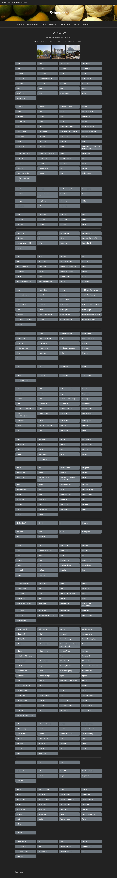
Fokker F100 (64, 276)
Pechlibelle (86, 550)
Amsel (62, 78)
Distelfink (63, 219)
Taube (62, 729)
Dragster (20, 224)
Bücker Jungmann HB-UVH (24, 179)
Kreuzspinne (86, 421)
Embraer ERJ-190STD (89, 238)
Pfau (62, 555)
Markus (63, 473)
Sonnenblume (87, 671)
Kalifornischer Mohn (67, 389)
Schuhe (85, 644)
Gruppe (41, 320)
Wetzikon (85, 804)
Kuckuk (63, 426)
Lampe (62, 439)
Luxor (62, 454)
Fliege (84, 271)
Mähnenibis (64, 509)
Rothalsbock (42, 610)
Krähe (19, 426)
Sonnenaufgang (66, 671)
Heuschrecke (43, 348)
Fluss (40, 276)
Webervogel (21, 799)
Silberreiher (86, 661)
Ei (39, 233)
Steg (40, 690)
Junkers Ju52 (86, 375)
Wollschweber (65, 819)
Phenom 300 (86, 560)
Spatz (62, 676)
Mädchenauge (43, 509)
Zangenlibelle (21, 841)
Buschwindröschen (23, 173)
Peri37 (19, 555)
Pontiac (41, 570)
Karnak (19, 399)
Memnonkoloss (65, 485)
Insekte (41, 367)
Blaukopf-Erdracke (89, 131)
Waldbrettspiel (43, 789)
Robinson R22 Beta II (67, 593)
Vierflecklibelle (87, 771)
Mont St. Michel (87, 494)
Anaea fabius (86, 78)
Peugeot (41, 555)
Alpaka (62, 73)
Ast (61, 88)
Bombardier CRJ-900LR (25, 153)
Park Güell (64, 550)
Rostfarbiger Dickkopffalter (87, 604)
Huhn (62, 353)
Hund (18, 358)
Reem (62, 584)
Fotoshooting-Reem (24, 281)
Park (18, 550)
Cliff (39, 206)
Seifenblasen (21, 661)
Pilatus (19, 565)
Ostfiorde (41, 537)
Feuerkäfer (42, 261)
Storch (84, 700)
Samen (62, 629)
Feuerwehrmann (22, 266)
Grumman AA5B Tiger (24, 320)
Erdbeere (63, 243)
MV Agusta (64, 504)
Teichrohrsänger (88, 734)
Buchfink (20, 168)
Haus (62, 338)
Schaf (40, 634)
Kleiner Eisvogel (66, 409)
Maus (84, 477)
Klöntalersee (43, 413)
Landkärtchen (87, 439)
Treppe (19, 748)
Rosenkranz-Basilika (24, 603)
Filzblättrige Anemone (68, 266)
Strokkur (20, 710)
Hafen (19, 333)
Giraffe (40, 300)
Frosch (62, 281)
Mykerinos (86, 504)
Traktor (63, 744)
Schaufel (63, 634)
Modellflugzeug (87, 490)
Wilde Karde (64, 809)
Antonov (85, 83)
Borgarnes (20, 158)
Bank (40, 112)
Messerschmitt (22, 490)
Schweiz (85, 651)
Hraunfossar (42, 353)
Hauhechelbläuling (45, 338)
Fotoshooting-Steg (45, 281)
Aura (40, 93)
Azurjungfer (21, 98)
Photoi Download (64, 24)
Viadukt (63, 771)
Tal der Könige (22, 729)
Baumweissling (87, 112)
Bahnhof (41, 107)
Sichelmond (64, 661)
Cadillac (41, 189)
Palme (19, 545)
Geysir (19, 300)
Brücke (84, 163)
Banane (19, 112)
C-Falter (19, 189)
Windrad (63, 814)
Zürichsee (20, 856)
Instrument (64, 367)
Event (19, 248)
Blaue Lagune (21, 131)
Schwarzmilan (43, 651)
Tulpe (84, 748)
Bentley (41, 116)
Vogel (62, 776)
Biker (62, 121)
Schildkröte (21, 639)
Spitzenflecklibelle (23, 685)
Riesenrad (20, 593)
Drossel (63, 224)
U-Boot (19, 762)
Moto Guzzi (42, 499)
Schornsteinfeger (44, 644)
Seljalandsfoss (43, 661)
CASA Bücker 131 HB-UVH (46, 195)
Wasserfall (42, 794)
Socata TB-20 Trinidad (90, 666)
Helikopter (64, 343)
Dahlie (19, 214)
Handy (40, 333)
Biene (40, 121)
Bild (18, 126)
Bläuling (63, 141)
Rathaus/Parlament (23, 584)
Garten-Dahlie (43, 290)
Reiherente (64, 588)
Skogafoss (42, 666)
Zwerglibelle (42, 851)
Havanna (20, 343)
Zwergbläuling (87, 846)
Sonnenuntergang (44, 676)
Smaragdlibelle (65, 666)
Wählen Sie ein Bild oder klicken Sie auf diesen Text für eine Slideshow (58, 42)
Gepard (41, 295)
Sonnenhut (20, 676)
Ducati (84, 224)
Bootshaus (86, 153)
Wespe (19, 804)
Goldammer (64, 305)
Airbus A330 (64, 68)
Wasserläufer (65, 794)
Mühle (40, 514)
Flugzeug (20, 276)
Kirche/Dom (42, 404)
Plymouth (20, 570)
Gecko (62, 290)
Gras (18, 310)
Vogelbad (85, 776)
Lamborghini (42, 439)
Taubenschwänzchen (89, 729)
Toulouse (41, 744)
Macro (19, 468)
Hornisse (85, 348)
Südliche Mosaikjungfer (25, 715)
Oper (62, 532)
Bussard (41, 173)
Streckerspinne (66, 705)
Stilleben (41, 700)
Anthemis (41, 83)
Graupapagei (86, 310)
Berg (62, 116)
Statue (84, 685)
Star (61, 685)
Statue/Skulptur (22, 690)
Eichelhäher (64, 233)
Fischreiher (21, 271)
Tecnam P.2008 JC (66, 734)
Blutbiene (20, 141)
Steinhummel (21, 695)
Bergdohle (86, 116)
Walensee (63, 789)
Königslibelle (64, 431)
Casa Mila (63, 194)
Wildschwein (42, 814)
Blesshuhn (64, 136)
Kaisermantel (21, 389)
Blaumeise (20, 136)
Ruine (62, 615)
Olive (40, 532)
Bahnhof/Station (66, 107)
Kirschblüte (64, 404)
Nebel (40, 523)
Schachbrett (21, 634)
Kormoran (20, 421)
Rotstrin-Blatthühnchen (46, 615)
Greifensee (20, 315)
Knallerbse (64, 413)
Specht (84, 676)
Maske (84, 473)
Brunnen (63, 163)
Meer (18, 485)
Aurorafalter (64, 93)
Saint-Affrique (43, 629)
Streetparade (87, 705)
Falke (40, 257)
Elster (62, 238)
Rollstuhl (63, 598)
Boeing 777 (64, 146)
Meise (40, 485)
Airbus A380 (86, 68)
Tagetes (63, 724)
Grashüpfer (64, 310)
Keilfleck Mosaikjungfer (68, 399)
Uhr (61, 762)
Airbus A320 (42, 68)
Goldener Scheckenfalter (91, 305)
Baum (62, 112)
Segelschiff (86, 656)
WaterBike (86, 794)
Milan (40, 490)
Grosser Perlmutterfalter (91, 315)
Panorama (64, 545)
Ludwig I (19, 454)
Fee (83, 257)
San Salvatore (87, 629)
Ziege (62, 841)
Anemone (20, 83)
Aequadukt (86, 63)
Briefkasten (42, 163)
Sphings (41, 681)
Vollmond (20, 781)
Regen (84, 584)
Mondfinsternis (65, 494)
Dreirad (41, 224)
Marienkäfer (21, 473)
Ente (40, 243)
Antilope (63, 83)
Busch (84, 168)
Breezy (84, 158)
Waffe (19, 789)
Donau (84, 219)
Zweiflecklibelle (65, 846)
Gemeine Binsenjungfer (25, 295)
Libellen (52, 24)
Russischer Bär (87, 615)
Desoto (84, 214)
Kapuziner (85, 394)
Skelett (19, 666)
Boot (62, 153)
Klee (40, 409)
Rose (84, 598)
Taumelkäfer (21, 734)
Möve (84, 509)
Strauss (41, 705)
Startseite (20, 24)
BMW (84, 141)
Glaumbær (86, 300)
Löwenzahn (42, 459)
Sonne (40, 671)
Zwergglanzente (22, 851)
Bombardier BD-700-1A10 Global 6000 (91, 147)
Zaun (40, 841)
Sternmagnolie (87, 695)
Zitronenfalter (22, 846)
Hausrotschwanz (88, 338)
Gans (18, 290)
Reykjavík (85, 588)
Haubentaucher (22, 338)
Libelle (40, 449)
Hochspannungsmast (67, 348)
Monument (20, 499)
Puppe (19, 575)
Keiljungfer (86, 399)
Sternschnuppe (22, 700)
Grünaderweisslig (66, 320)
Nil (61, 523)
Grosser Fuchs (65, 315)
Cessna (84, 194)
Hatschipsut (86, 333)
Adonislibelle (64, 63)
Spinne (84, 681)
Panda (40, 545)
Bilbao (84, 121)
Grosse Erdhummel (45, 315)
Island (84, 367)
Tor (83, 739)
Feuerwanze (86, 261)
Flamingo (41, 271)
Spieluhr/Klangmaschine (69, 681)
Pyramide (41, 575)
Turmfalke (42, 753)
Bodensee (42, 146)
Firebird (85, 266)
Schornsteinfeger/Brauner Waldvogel (69, 645)
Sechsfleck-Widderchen (25, 656)
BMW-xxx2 (20, 146)
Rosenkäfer (42, 603)
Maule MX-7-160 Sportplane (44, 479)
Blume (84, 136)
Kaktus (40, 389)
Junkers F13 (64, 375)
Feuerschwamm (66, 261)
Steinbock (86, 690)
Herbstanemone (22, 348)
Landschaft (20, 444)
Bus (61, 168)
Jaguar (19, 375)
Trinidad (41, 748)
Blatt (40, 126)
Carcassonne (87, 189)
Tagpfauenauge (87, 724)
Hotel (18, 353)
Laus (40, 444)
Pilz (39, 565)
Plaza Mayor (86, 565)
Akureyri (20, 73)
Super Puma (86, 710)
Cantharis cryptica (66, 189)
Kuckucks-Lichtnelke (45, 426)
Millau (62, 490)
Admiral (41, 63)
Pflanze (19, 560)
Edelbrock (20, 233)
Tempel (19, 739)
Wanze (19, 794)
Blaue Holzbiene (88, 126)
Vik (18, 776)
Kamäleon (42, 394)
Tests (76, 24)
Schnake (20, 644)
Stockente (64, 700)
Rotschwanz (21, 615)
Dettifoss (20, 219)
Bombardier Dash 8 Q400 (47, 153)
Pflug (40, 560)
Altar (84, 73)
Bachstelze (20, 107)
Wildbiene (42, 809)
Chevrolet (64, 201)
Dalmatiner (42, 214)
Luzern (84, 454)
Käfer (40, 431)
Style (40, 710)
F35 (18, 257)
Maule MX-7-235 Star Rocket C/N (67, 479)
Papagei (85, 545)
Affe (18, 68)
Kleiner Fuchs (87, 409)
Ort (18, 537)
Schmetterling (65, 639)
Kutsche (85, 426)
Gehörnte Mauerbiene (90, 290)
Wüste (19, 824)
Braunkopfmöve (66, 158)
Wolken (41, 819)
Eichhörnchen (87, 233)
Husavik (41, 358)
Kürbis (84, 431)
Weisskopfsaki (87, 799)
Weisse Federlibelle (67, 799)
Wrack (84, 819)
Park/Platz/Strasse (45, 550)
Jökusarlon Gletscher (24, 380)
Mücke (19, 514)
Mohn (19, 494)
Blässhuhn (42, 141)
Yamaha (19, 833)
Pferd (84, 555)
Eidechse (20, 238)
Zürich (84, 851)
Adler (18, 63)
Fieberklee (42, 266)
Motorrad (63, 499)
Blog (44, 24)
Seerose (63, 656)
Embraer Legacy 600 (24, 243)
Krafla (40, 421)
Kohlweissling (87, 413)
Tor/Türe (20, 744)
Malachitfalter (65, 468)
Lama (18, 439)
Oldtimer (20, 532)
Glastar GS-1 (64, 300)
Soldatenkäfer (22, 671)
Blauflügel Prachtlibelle (68, 131)
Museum (19, 504)
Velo (40, 771)
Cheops (19, 201)
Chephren (42, 201)
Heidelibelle (42, 343)
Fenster (19, 261)
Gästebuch (85, 24)
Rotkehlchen (65, 610)
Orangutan (86, 532)
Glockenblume (22, 305)
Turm (18, 753)
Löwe (18, 459)
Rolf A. (40, 598)
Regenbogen (21, 588)
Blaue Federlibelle (66, 126)
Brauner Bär (42, 158)
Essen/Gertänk (87, 243)
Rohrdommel (21, 598)
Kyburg (19, 431)
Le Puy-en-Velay (88, 444)
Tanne (40, 729)
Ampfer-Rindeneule (45, 78)
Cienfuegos (21, 206)
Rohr (84, 593)
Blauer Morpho (43, 131)
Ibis (18, 367)
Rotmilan (85, 610)
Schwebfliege (65, 651)
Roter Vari (20, 610)
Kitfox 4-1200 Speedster (25, 409)
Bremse (19, 163)
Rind (40, 593)
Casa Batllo (20, 194)
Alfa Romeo (42, 73)
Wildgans (85, 809)
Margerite (86, 468)
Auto (84, 93)
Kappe (62, 394)
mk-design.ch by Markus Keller (14, 2)
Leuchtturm (21, 449)
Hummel (85, 353)
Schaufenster (87, 634)
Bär (61, 173)
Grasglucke (42, 310)
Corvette (63, 206)
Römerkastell (21, 620)
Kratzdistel (64, 421)
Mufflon (85, 499)
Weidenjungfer (43, 799)
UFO (39, 762)
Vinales (41, 776)
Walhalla (85, 789)
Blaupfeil (41, 136)
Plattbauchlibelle (66, 565)
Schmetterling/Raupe (90, 639)
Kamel (84, 389)
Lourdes (85, 449)
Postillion (63, 570)
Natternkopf (21, 523)
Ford (84, 276)
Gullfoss (19, 324)
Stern (62, 695)
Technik (41, 734)
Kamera (19, 394)
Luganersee (42, 454)
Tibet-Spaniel (43, 739)
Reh (39, 588)
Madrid (40, 468)
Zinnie (84, 841)
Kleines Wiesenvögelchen (23, 415)
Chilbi (84, 201)
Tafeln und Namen (44, 724)
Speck (19, 681)
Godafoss (41, 305)
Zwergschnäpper (66, 851)
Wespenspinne (65, 804)
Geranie (63, 295)
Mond (40, 494)
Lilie (61, 449)
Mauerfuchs (21, 477)
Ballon (84, 107)
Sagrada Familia (22, 629)
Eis (39, 238)
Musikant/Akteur (44, 504)
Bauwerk (20, 116)
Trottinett (64, 748)
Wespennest (43, 804)
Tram (84, 744)
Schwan (19, 651)
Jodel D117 (42, 375)
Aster (84, 88)
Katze (40, 399)
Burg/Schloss (43, 168)
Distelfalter (42, 219)
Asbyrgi (41, 88)
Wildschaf (20, 814)
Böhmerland (86, 173)
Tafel (18, 724)
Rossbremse (64, 603)
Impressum (19, 872)
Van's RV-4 (20, 771)
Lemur (62, 444)
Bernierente (21, 121)
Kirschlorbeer (87, 404)
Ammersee (20, 78)
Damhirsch (64, 214)
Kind (18, 404)
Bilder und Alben (33, 24)
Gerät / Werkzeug (88, 295)
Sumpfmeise (64, 710)
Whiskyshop (21, 809)
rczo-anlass (42, 584)
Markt (40, 473)
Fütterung (85, 281)
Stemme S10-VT (44, 695)
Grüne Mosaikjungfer (89, 320)
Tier (61, 739)
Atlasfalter (20, 93)
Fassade (63, 257)
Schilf (40, 639)
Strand (19, 705)
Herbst (84, 343)
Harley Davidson (66, 333)
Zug (39, 846)
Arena (19, 88)
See (39, 656)
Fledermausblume (66, 271)
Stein (62, 690)
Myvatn (19, 509)
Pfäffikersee (64, 560)
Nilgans (85, 523)
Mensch (85, 485)
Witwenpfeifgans (88, 814)
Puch (84, 570)
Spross (40, 685)
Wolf (18, 819)
